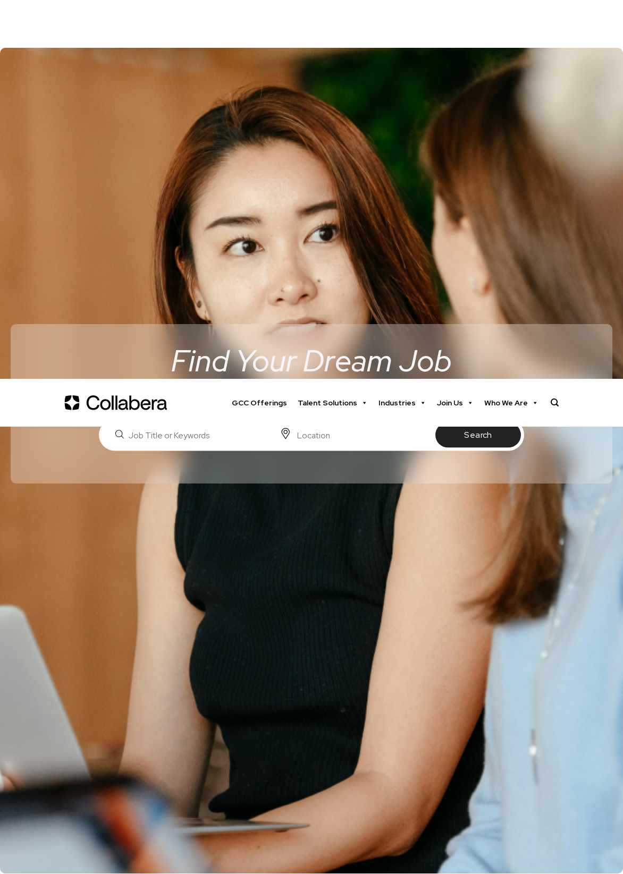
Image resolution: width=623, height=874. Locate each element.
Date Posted (52, 801)
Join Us (455, 24)
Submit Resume (546, 706)
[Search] (555, 24)
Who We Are (511, 24)
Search (478, 56)
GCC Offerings (259, 24)
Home (19, 519)
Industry (42, 840)
